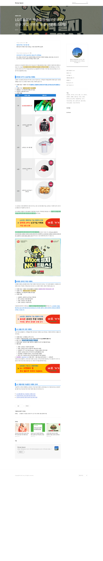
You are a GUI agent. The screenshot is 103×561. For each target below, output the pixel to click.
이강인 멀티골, (69, 143)
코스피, (76, 137)
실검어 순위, (77, 143)
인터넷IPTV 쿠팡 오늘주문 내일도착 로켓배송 (29, 55)
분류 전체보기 (71, 113)
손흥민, (83, 139)
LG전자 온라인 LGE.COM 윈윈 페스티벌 (25, 455)
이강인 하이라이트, (76, 145)
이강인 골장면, (69, 145)
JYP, (82, 137)
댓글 (16, 500)
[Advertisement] (38, 83)
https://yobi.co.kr (21, 42)
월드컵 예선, (83, 143)
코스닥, (83, 141)
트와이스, (85, 137)
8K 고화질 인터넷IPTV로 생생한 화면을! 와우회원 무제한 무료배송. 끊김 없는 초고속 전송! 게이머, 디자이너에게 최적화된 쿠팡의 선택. (38, 57)
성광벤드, (68, 139)
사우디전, (73, 137)
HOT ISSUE (70, 128)
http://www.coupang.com (23, 53)
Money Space (19, 3)
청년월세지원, (78, 141)
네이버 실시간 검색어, (71, 141)
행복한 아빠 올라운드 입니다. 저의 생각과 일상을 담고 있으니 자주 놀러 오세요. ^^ (34, 509)
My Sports (70, 125)
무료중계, (68, 137)
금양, (74, 143)
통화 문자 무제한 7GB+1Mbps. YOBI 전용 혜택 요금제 (30, 46)
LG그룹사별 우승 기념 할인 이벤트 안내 (25, 454)
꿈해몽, (72, 139)
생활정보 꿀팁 (70, 120)
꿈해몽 (69, 123)
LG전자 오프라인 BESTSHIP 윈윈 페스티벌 (26, 457)
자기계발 (69, 118)
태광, (80, 137)
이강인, (80, 139)
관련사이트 (81, 535)
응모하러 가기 (25, 417)
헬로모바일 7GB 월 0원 (23, 45)
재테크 (69, 116)
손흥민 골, (76, 139)
